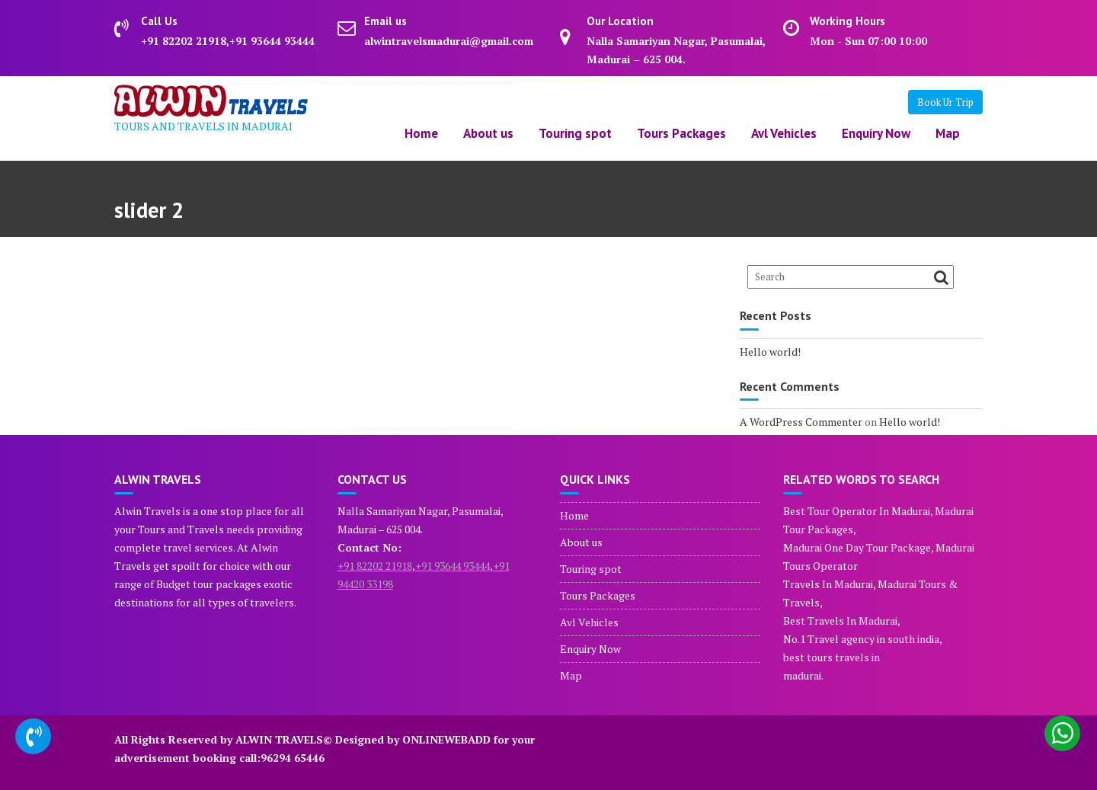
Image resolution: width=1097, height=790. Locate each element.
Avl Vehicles (784, 133)
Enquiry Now (876, 133)
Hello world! (770, 351)
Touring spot (575, 133)
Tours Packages (681, 133)
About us (488, 133)
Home (421, 133)
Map (947, 133)
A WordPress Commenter (801, 421)
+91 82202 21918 (374, 565)
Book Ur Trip (945, 102)
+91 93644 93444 (452, 565)
